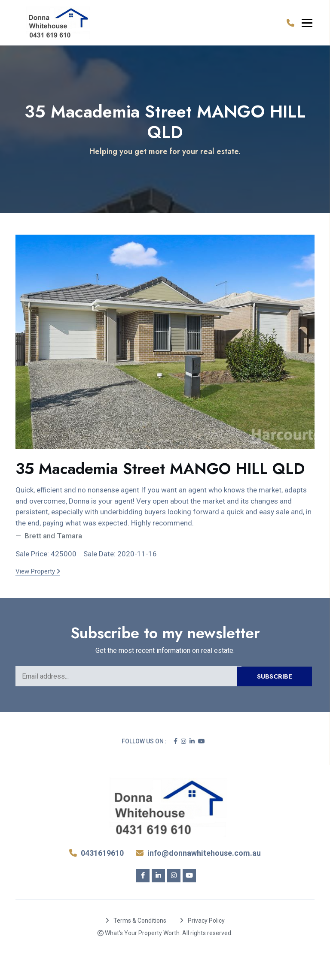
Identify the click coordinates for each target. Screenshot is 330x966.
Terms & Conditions (136, 920)
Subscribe (274, 676)
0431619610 (96, 852)
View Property (37, 571)
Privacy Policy (202, 920)
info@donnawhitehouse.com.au (198, 852)
